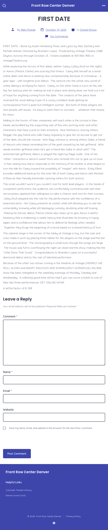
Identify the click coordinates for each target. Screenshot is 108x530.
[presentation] (24, 436)
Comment (10, 316)
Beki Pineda (28, 29)
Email (7, 390)
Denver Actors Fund (15, 495)
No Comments (59, 36)
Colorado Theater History (18, 490)
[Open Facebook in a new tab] (54, 523)
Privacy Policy (73, 516)
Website (8, 409)
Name (7, 372)
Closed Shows (88, 29)
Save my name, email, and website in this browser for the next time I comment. (51, 428)
